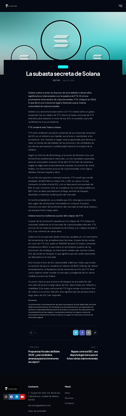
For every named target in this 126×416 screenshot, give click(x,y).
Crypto (63, 67)
